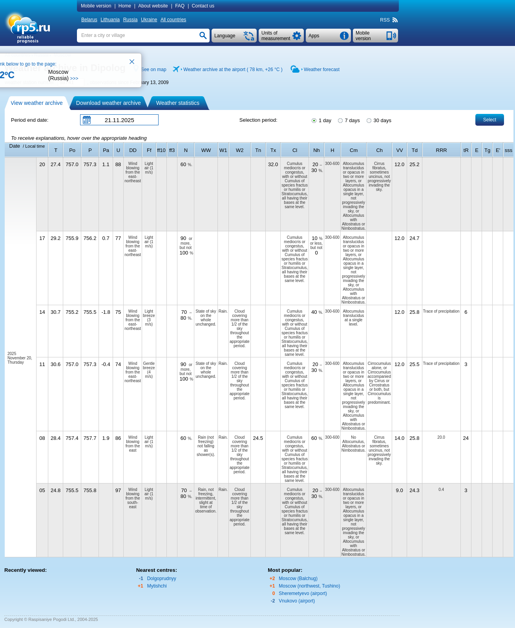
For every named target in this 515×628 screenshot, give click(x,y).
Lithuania (110, 19)
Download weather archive (108, 103)
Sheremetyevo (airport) (303, 593)
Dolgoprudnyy (161, 578)
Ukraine (149, 19)
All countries (173, 19)
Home (125, 6)
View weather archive (37, 103)
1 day (320, 119)
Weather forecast (322, 69)
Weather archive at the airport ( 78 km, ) (232, 69)
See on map (153, 69)
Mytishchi (157, 586)
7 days (348, 119)
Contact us (203, 6)
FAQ (179, 6)
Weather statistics (177, 103)
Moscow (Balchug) (298, 578)
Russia (130, 19)
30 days (378, 119)
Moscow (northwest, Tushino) (309, 586)
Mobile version (96, 6)
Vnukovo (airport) (297, 601)
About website (153, 6)
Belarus (89, 19)
